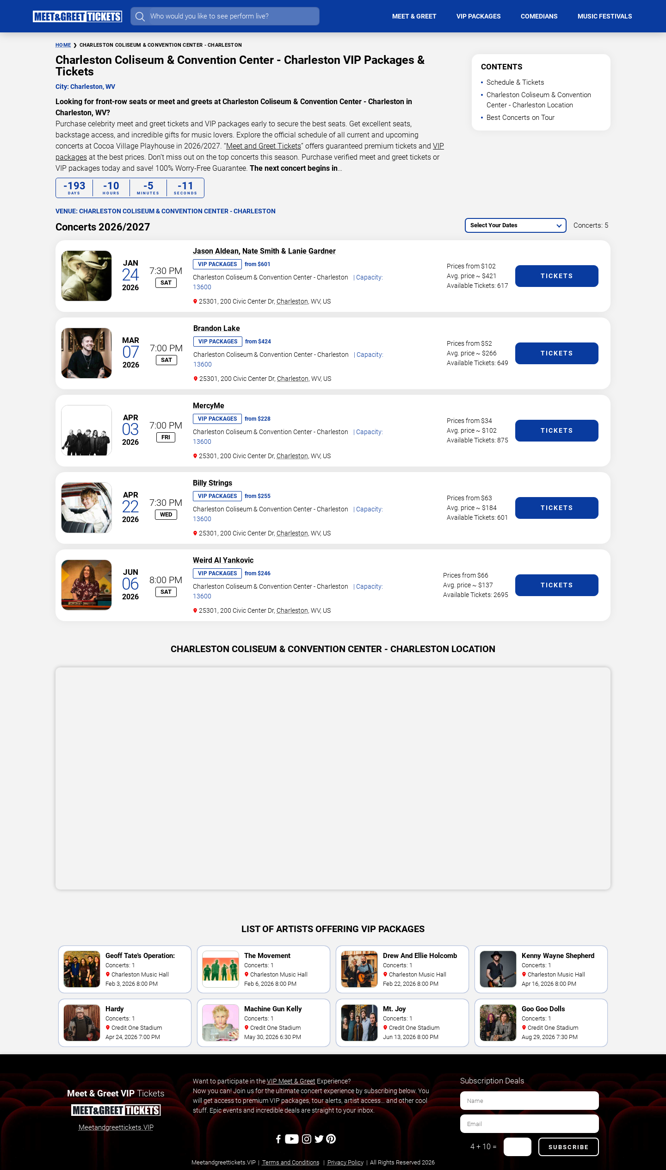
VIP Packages (217, 264)
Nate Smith (260, 251)
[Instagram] (307, 1142)
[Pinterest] (331, 1142)
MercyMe (208, 405)
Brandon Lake (216, 328)
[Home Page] (77, 16)
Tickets (557, 276)
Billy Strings (212, 483)
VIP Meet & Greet (291, 1081)
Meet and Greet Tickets (263, 146)
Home (63, 45)
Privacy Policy (345, 1162)
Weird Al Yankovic (223, 560)
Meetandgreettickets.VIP (116, 1127)
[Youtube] (293, 1142)
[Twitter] (320, 1142)
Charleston (292, 301)
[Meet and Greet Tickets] (115, 1112)
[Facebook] (279, 1142)
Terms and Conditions (291, 1162)
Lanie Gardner (312, 251)
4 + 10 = (483, 1146)
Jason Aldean (216, 251)
